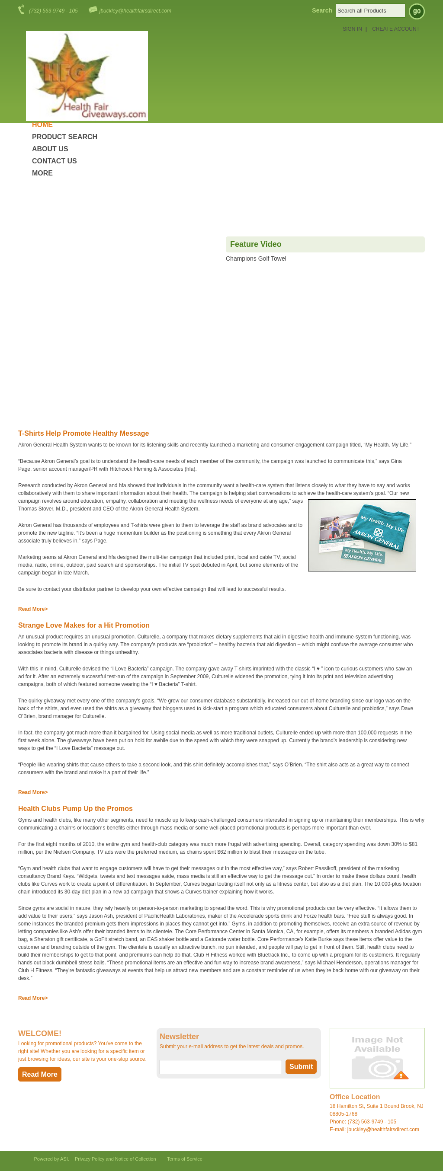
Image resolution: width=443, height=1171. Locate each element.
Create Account (396, 29)
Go (417, 11)
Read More (31, 609)
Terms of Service (184, 1158)
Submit (301, 1066)
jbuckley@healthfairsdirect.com (135, 11)
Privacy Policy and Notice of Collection (115, 1158)
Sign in (352, 29)
